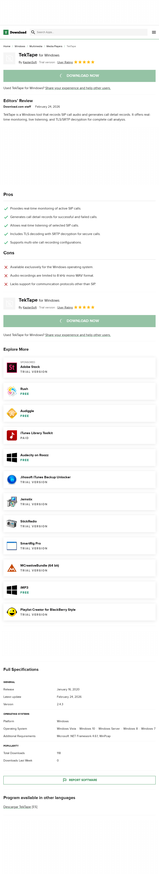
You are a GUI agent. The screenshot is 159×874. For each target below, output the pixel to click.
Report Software (79, 780)
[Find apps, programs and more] (89, 32)
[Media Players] (54, 46)
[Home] (6, 46)
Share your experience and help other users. (78, 88)
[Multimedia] (36, 46)
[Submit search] (33, 32)
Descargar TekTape (17, 807)
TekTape (39, 55)
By (28, 62)
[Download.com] (14, 32)
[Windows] (20, 46)
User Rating (76, 62)
